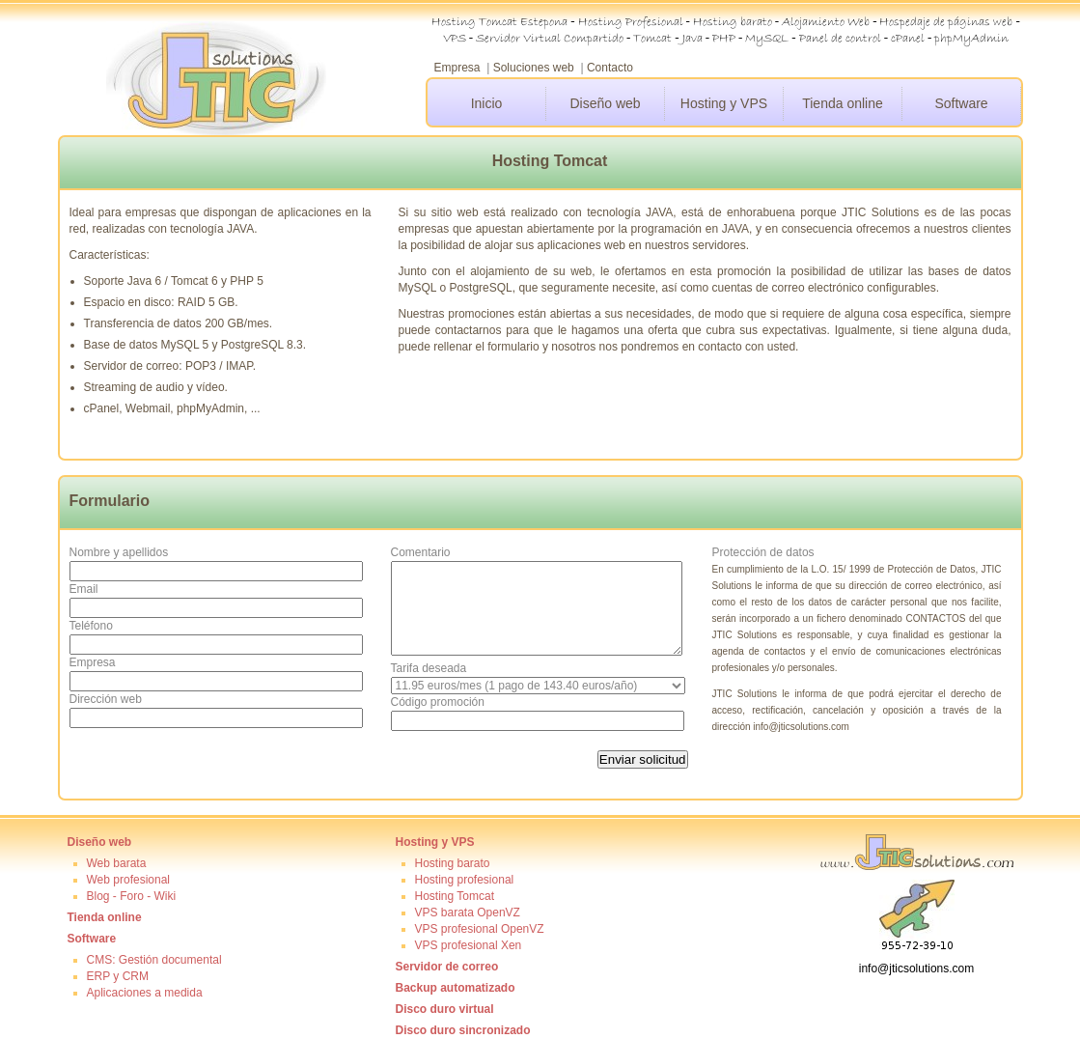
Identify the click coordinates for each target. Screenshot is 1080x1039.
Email (83, 589)
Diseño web (604, 103)
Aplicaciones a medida (145, 992)
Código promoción (438, 702)
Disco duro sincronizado (463, 1030)
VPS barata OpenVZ (467, 912)
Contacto (610, 67)
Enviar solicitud (642, 759)
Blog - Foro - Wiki (132, 896)
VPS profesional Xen (468, 945)
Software (960, 103)
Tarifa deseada (429, 668)
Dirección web (105, 699)
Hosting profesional (464, 879)
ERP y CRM (118, 976)
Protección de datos (763, 552)
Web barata (117, 863)
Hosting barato (452, 863)
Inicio (487, 103)
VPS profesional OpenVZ (479, 929)
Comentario (421, 552)
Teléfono (91, 625)
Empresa (457, 67)
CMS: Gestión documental (154, 960)
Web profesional (129, 879)
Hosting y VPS (723, 103)
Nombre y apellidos (119, 552)
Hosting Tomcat (454, 896)
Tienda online (842, 103)
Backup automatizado (455, 988)
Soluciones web (533, 67)
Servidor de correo (447, 966)
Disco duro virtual (445, 1009)
